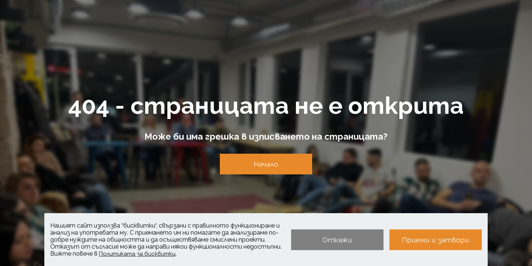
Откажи (337, 240)
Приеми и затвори (435, 240)
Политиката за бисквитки (137, 253)
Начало (266, 164)
